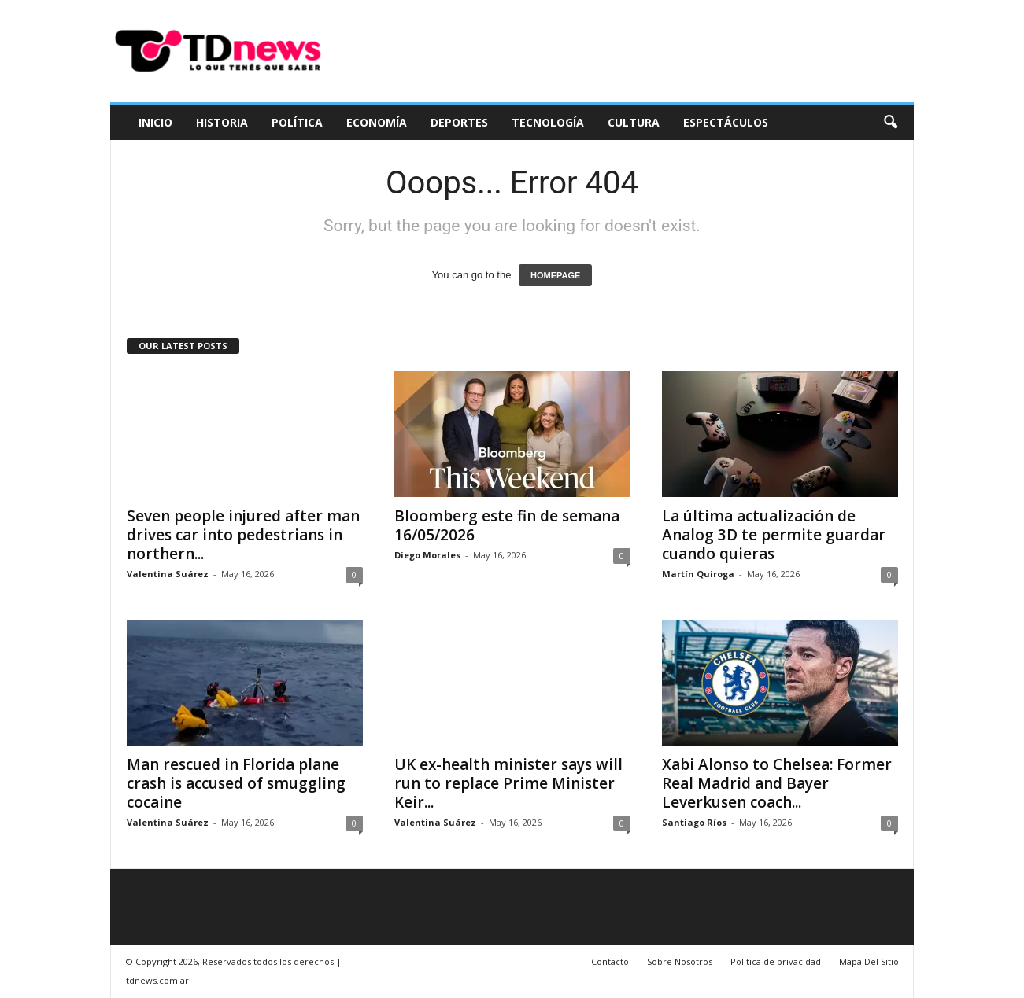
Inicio (155, 122)
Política (297, 122)
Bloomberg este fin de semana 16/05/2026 (506, 525)
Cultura (634, 122)
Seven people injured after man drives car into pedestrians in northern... (243, 535)
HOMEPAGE (555, 275)
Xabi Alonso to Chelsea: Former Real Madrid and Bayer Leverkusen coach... (777, 783)
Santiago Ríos (694, 822)
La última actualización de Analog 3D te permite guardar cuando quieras (773, 535)
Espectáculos (725, 122)
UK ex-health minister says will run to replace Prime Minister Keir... (508, 783)
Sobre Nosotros (679, 961)
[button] (890, 122)
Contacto (610, 961)
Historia (222, 122)
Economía (376, 122)
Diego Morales (427, 555)
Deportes (459, 122)
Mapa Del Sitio (869, 961)
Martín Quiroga (698, 574)
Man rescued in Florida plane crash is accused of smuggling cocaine (236, 783)
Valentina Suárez (168, 574)
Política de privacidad (775, 961)
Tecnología (548, 122)
